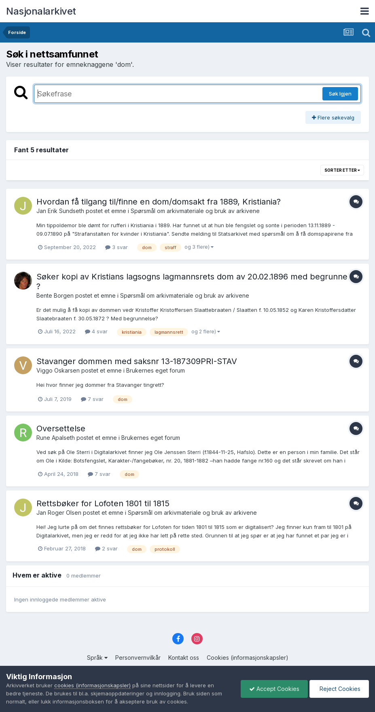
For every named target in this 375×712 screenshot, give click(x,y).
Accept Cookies (274, 688)
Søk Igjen (340, 93)
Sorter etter (342, 170)
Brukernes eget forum (155, 370)
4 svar (96, 331)
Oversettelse (60, 428)
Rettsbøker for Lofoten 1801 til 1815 (102, 503)
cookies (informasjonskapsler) (92, 685)
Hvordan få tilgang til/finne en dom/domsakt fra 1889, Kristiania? (158, 202)
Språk (97, 657)
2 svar (106, 548)
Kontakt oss (183, 657)
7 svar (92, 399)
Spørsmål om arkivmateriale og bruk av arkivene (195, 210)
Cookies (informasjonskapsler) (247, 657)
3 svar (116, 247)
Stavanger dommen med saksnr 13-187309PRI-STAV (136, 361)
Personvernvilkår (138, 657)
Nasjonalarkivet (41, 11)
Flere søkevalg (333, 117)
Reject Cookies (339, 688)
